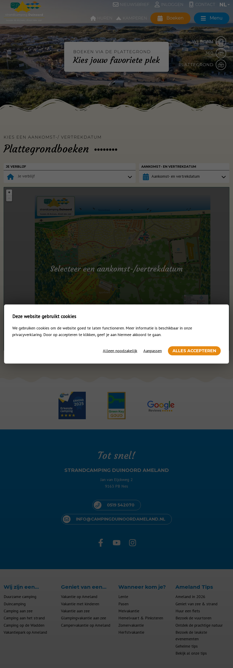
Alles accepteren (194, 350)
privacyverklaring (27, 334)
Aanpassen (152, 350)
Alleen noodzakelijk (120, 350)
